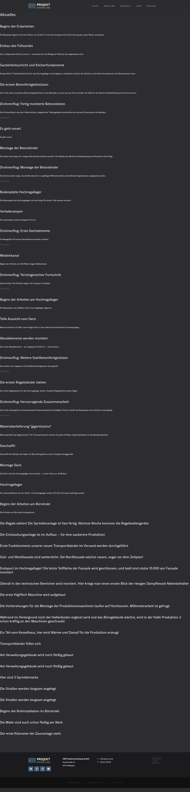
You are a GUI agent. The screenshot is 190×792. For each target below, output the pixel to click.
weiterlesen (5, 117)
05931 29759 (104, 762)
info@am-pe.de (105, 758)
